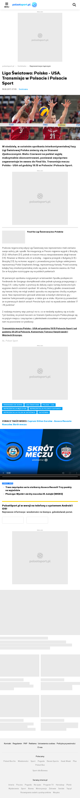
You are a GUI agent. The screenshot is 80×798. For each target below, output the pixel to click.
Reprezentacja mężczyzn (40, 66)
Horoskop (60, 785)
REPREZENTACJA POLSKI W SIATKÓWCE (19, 412)
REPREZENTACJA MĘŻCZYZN (14, 408)
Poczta (19, 785)
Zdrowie (52, 789)
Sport (33, 761)
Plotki (68, 785)
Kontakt (7, 744)
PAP (25, 744)
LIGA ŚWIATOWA (32, 405)
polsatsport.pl (8, 66)
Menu (6, 7)
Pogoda (41, 761)
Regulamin (17, 744)
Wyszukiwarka (74, 5)
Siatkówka (22, 66)
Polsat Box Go (9, 761)
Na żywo (37, 785)
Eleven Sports (53, 761)
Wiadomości (23, 761)
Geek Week (66, 761)
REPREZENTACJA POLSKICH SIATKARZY (45, 408)
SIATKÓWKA (43, 412)
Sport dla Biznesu (40, 770)
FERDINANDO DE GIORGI (12, 405)
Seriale (61, 789)
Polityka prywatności (66, 744)
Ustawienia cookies (46, 744)
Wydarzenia (14, 789)
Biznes (31, 789)
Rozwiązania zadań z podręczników (35, 792)
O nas (40, 747)
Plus (75, 761)
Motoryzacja (41, 789)
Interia (11, 785)
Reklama (33, 744)
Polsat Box (40, 765)
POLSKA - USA (48, 405)
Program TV (48, 785)
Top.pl (69, 789)
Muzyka (56, 792)
